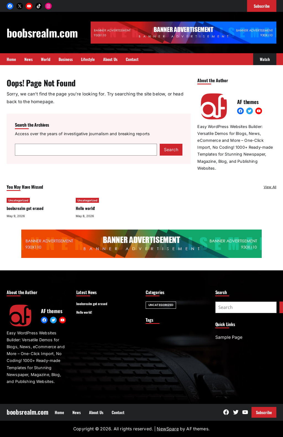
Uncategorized (18, 200)
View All (270, 187)
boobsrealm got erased (25, 208)
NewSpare (168, 428)
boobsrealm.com (42, 33)
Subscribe (264, 412)
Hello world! (85, 208)
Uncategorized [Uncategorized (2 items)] (160, 305)
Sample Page (228, 337)
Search (171, 149)
